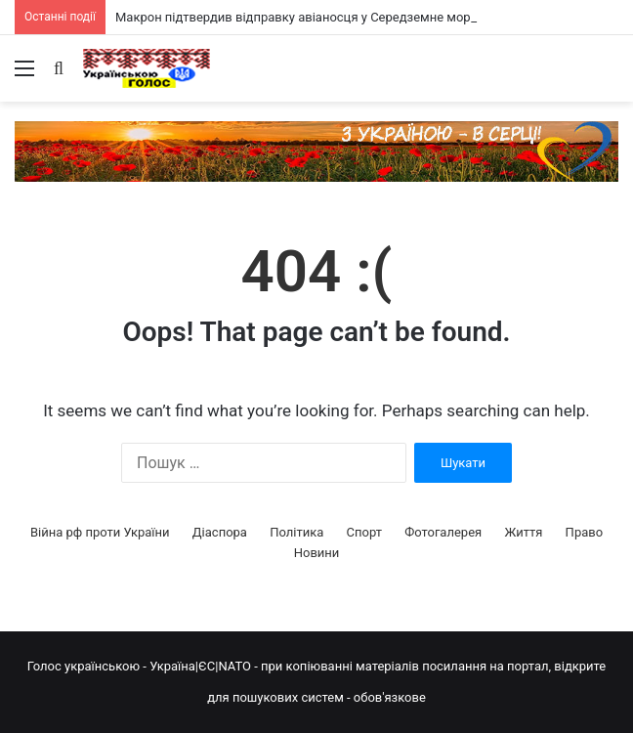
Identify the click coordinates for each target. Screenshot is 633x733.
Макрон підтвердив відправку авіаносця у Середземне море (296, 17)
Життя (523, 532)
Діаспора (219, 532)
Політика (296, 532)
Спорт (364, 532)
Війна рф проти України (100, 532)
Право (585, 532)
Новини (317, 552)
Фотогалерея (443, 532)
